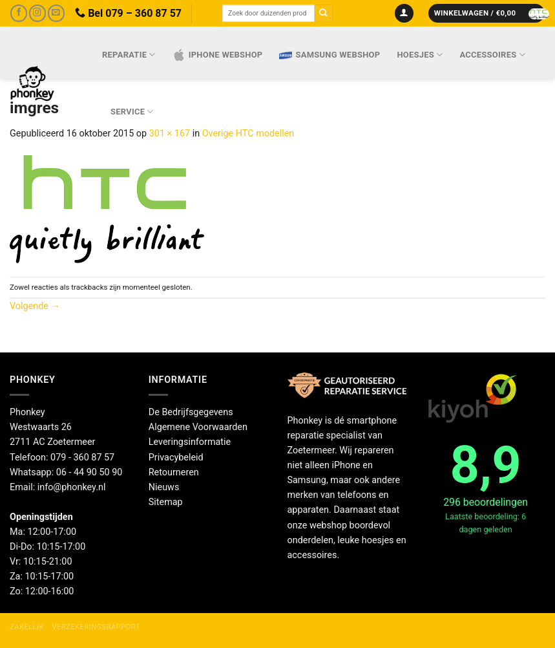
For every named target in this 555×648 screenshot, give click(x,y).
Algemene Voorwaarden (198, 427)
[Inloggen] (404, 13)
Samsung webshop (329, 55)
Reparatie (129, 55)
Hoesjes (420, 55)
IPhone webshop (218, 55)
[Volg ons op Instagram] (37, 13)
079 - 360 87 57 (82, 457)
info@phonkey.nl (71, 487)
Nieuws (164, 487)
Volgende (35, 306)
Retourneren (174, 472)
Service (132, 111)
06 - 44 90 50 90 (89, 472)
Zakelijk (27, 627)
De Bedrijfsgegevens (191, 412)
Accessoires (492, 55)
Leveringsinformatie (190, 442)
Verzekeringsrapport (96, 627)
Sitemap (166, 502)
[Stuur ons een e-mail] (56, 13)
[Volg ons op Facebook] (18, 13)
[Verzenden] (324, 13)
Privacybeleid (176, 457)
